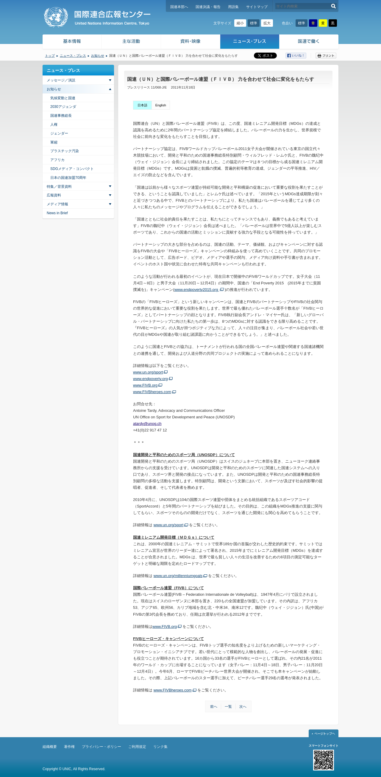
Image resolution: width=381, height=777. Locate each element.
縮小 (240, 23)
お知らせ (97, 55)
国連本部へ (179, 7)
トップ (50, 55)
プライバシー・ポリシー (101, 747)
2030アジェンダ (63, 107)
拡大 (267, 23)
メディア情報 (57, 204)
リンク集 (160, 747)
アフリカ (57, 160)
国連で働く (309, 42)
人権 (53, 124)
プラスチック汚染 (64, 151)
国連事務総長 (61, 116)
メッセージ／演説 (61, 80)
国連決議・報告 (208, 7)
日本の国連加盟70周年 (68, 178)
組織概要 (50, 747)
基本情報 (72, 42)
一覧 (228, 706)
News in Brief (57, 213)
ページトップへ (323, 733)
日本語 (142, 105)
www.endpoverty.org (150, 378)
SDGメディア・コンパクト (72, 169)
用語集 (233, 7)
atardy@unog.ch (147, 423)
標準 (253, 23)
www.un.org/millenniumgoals (178, 575)
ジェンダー (59, 133)
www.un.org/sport (148, 372)
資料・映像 (190, 42)
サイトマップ (257, 7)
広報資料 (54, 195)
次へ (242, 706)
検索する (333, 6)
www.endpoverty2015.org (196, 289)
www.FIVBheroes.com (152, 392)
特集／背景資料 (59, 187)
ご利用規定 (137, 747)
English (160, 105)
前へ (213, 706)
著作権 (69, 747)
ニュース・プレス (249, 42)
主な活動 (131, 42)
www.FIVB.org (145, 385)
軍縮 (53, 142)
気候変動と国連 (62, 98)
